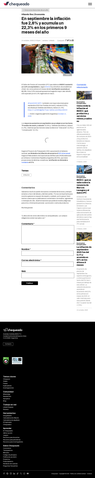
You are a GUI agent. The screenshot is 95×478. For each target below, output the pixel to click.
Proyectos (6, 459)
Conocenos (7, 448)
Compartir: (61, 40)
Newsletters (7, 396)
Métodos (6, 452)
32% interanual (64, 153)
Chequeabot (7, 424)
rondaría (24, 162)
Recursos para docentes (11, 437)
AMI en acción (7, 433)
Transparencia (8, 450)
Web (23, 271)
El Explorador (7, 422)
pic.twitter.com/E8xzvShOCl (57, 110)
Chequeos (6, 379)
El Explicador (81, 103)
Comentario (27, 224)
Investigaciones (8, 388)
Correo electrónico (31, 260)
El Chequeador (8, 431)
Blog (4, 401)
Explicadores (7, 386)
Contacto (8, 344)
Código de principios (10, 455)
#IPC (40, 103)
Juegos (5, 435)
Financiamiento (8, 461)
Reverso (6, 409)
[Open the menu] (90, 4)
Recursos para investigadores (13, 442)
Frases (5, 383)
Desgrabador (7, 415)
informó (47, 87)
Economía (40, 14)
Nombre (26, 249)
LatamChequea (8, 407)
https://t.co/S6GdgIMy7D (37, 110)
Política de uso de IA (10, 457)
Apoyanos (6, 398)
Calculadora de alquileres (11, 420)
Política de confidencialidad (78, 473)
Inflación (26, 175)
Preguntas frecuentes (10, 466)
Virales (5, 381)
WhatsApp (6, 394)
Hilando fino (27, 14)
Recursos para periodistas (12, 440)
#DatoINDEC (33, 103)
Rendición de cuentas (10, 463)
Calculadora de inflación (11, 418)
